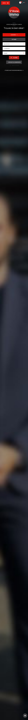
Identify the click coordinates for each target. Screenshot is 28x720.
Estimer (14, 39)
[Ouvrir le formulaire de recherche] (14, 57)
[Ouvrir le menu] (5, 3)
